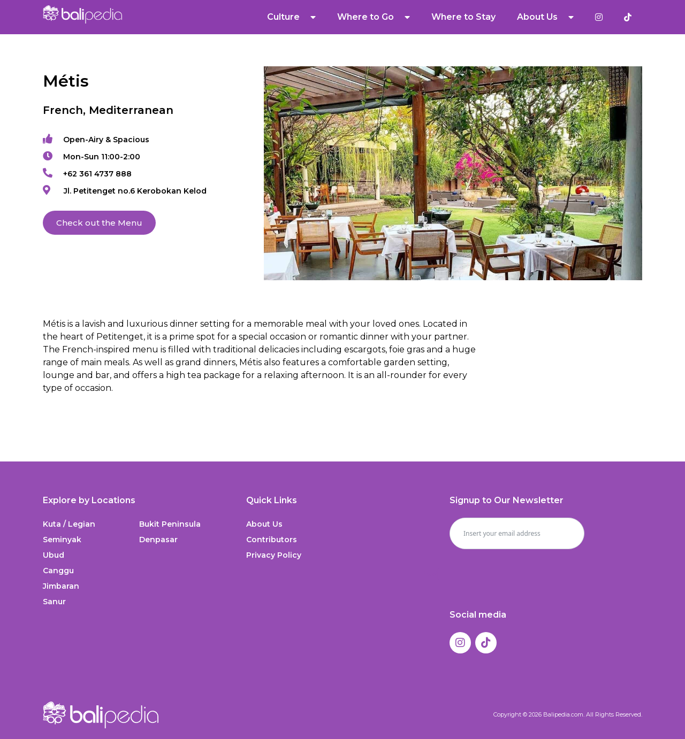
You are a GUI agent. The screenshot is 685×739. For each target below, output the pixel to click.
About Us (545, 17)
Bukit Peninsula (170, 524)
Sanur (54, 601)
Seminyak (62, 539)
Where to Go (373, 17)
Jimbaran (61, 586)
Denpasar (158, 539)
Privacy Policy (273, 555)
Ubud (53, 555)
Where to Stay (463, 17)
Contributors (271, 539)
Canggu (58, 570)
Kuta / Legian (69, 524)
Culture (291, 17)
